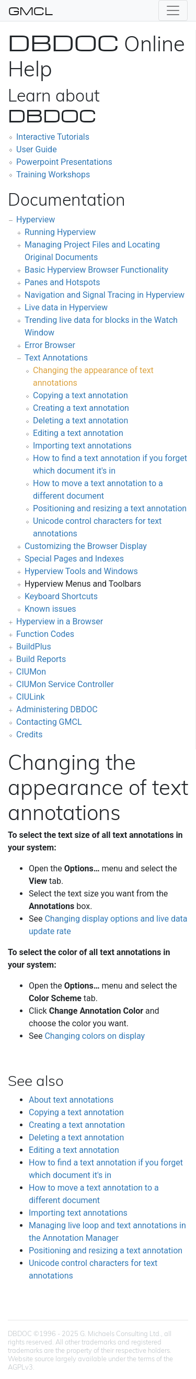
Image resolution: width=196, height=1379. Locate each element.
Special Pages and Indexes (74, 559)
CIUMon (31, 672)
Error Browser (50, 345)
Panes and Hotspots (62, 282)
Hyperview (35, 220)
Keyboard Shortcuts (61, 596)
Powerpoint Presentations (64, 162)
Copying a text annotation (80, 395)
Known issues (50, 609)
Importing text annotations (82, 446)
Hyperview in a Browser (59, 621)
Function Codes (45, 634)
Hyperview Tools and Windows (81, 571)
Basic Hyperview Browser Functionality (96, 270)
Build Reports (41, 659)
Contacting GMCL (49, 722)
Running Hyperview (60, 232)
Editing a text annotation (78, 433)
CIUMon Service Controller (65, 684)
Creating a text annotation (81, 408)
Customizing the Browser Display (86, 546)
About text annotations (71, 1100)
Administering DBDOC (57, 709)
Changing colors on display (94, 1036)
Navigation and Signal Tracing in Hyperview (105, 295)
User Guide (36, 149)
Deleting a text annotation (80, 420)
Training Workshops (53, 175)
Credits (29, 734)
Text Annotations (56, 358)
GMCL (30, 10)
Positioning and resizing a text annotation (110, 508)
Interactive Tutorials (52, 137)
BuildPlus (33, 647)
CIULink (30, 697)
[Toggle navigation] (173, 10)
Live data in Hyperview (66, 307)
